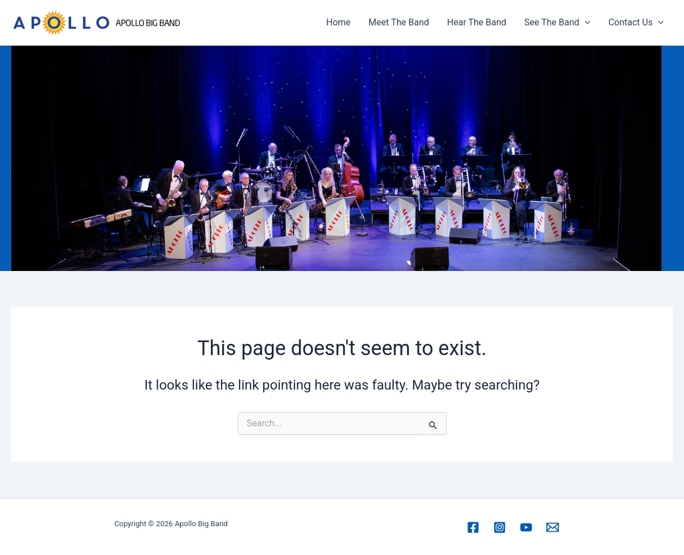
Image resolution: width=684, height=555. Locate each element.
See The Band (557, 22)
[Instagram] (499, 527)
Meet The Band (399, 22)
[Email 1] (552, 527)
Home (338, 22)
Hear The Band (476, 22)
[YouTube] (526, 527)
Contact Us (636, 22)
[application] (584, 22)
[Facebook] (473, 527)
